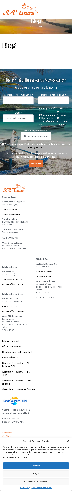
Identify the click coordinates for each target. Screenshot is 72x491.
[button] (67, 441)
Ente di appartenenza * (36, 130)
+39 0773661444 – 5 (12, 279)
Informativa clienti (10, 341)
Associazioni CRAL (62, 121)
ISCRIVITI (36, 163)
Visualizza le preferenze (36, 481)
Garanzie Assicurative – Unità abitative (16, 382)
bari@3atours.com (43, 276)
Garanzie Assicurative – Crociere (18, 389)
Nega (36, 473)
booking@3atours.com (11, 214)
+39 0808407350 (44, 271)
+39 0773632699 (10, 306)
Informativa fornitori (11, 346)
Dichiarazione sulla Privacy (42, 487)
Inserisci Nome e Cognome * (18, 94)
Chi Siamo (7, 436)
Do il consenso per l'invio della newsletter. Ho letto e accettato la (36, 144)
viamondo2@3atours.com (13, 311)
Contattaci (7, 432)
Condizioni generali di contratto (17, 352)
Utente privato (47, 115)
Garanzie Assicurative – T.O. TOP (16, 373)
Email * (18, 112)
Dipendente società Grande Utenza (46, 121)
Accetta (36, 465)
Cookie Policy (25, 487)
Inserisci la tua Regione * (53, 94)
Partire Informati (10, 357)
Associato (62, 114)
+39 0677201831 (10, 209)
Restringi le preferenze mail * (53, 108)
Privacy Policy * (36, 147)
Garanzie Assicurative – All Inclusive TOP (15, 364)
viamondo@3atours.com (12, 284)
